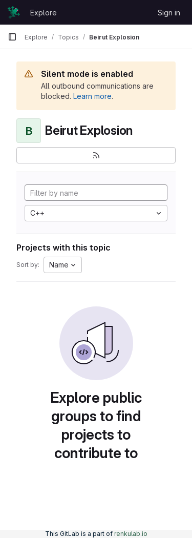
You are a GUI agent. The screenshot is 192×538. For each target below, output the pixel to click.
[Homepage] (14, 12)
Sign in (169, 12)
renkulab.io (130, 533)
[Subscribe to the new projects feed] (96, 155)
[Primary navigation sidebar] (12, 37)
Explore (43, 12)
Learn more (92, 96)
